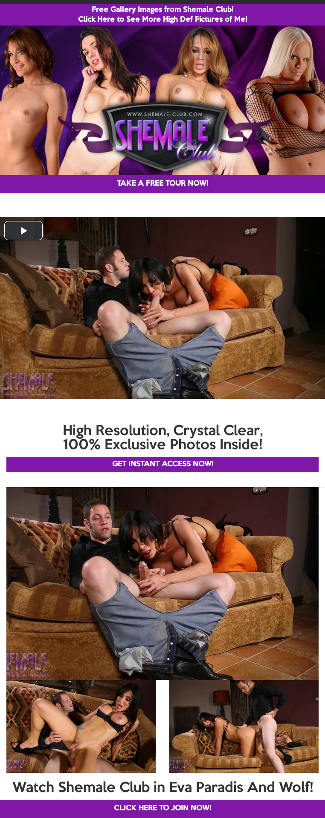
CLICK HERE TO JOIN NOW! (162, 808)
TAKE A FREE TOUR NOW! (162, 184)
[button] (23, 230)
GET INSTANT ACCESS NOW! (162, 464)
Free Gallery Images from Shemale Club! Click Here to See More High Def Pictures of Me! (162, 15)
